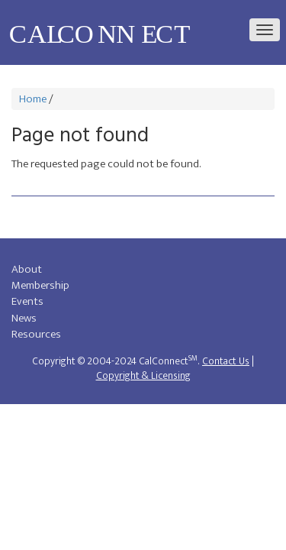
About (26, 269)
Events (27, 301)
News (24, 318)
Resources (36, 334)
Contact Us (225, 361)
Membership (40, 285)
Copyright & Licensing (143, 375)
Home (33, 98)
